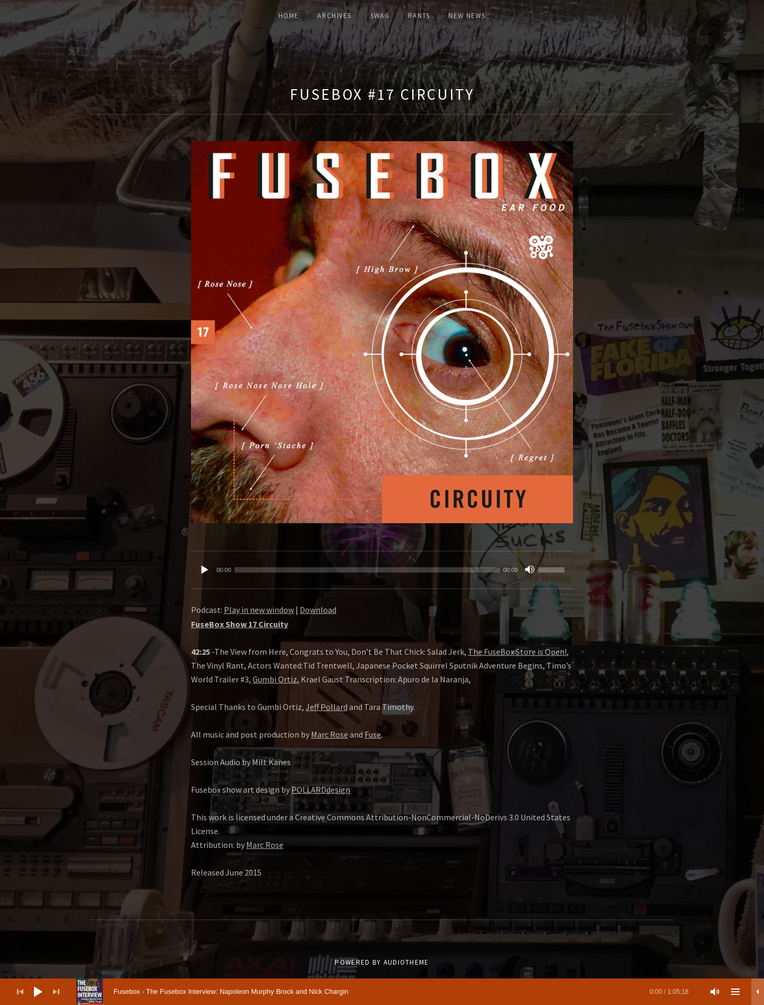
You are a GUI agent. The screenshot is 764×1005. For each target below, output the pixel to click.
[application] (382, 570)
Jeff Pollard (327, 706)
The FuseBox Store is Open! (517, 651)
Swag (379, 15)
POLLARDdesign (320, 789)
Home (289, 15)
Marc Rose (329, 734)
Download (318, 609)
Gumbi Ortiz (275, 679)
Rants (419, 15)
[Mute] (529, 570)
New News (466, 15)
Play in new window (259, 609)
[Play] (204, 570)
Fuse (372, 734)
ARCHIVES (334, 15)
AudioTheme (406, 962)
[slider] (367, 570)
